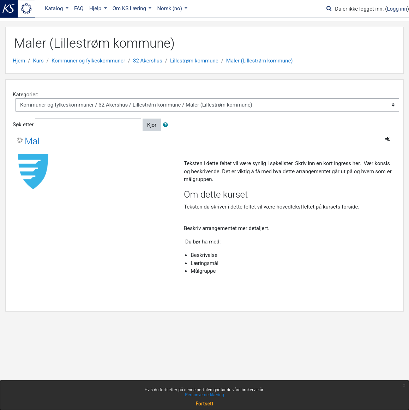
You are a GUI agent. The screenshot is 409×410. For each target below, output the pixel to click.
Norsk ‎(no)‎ (170, 8)
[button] (167, 125)
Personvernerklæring (204, 394)
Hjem (19, 61)
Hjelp (96, 8)
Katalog (54, 8)
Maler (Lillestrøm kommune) (259, 61)
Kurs (38, 61)
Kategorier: (25, 94)
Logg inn (397, 9)
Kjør (152, 125)
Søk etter (23, 124)
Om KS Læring (130, 8)
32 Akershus (147, 61)
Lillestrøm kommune (194, 61)
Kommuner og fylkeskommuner (88, 61)
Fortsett (204, 403)
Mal (32, 141)
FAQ (79, 8)
